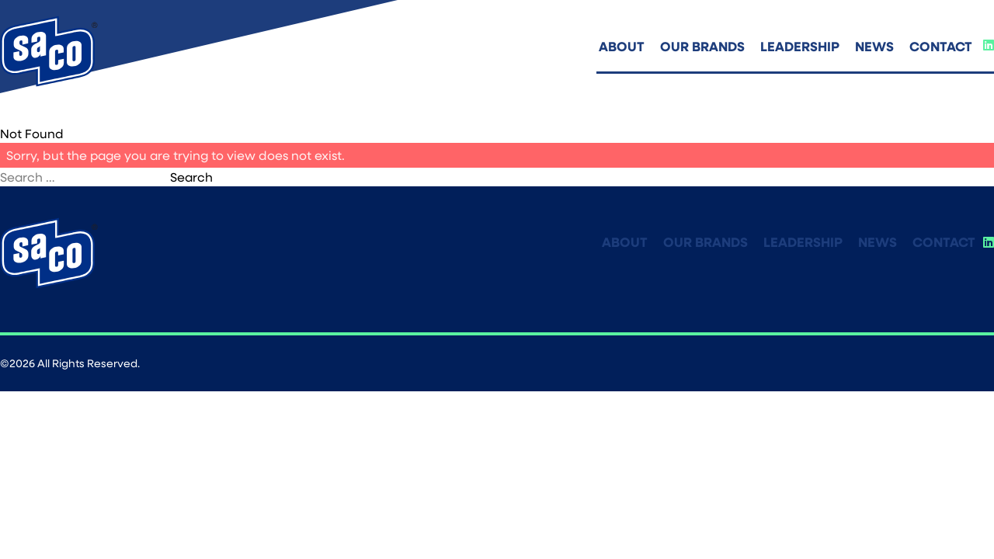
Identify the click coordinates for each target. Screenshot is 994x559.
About (622, 46)
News (874, 46)
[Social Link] (988, 45)
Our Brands (702, 46)
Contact (940, 46)
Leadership (799, 46)
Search (191, 176)
